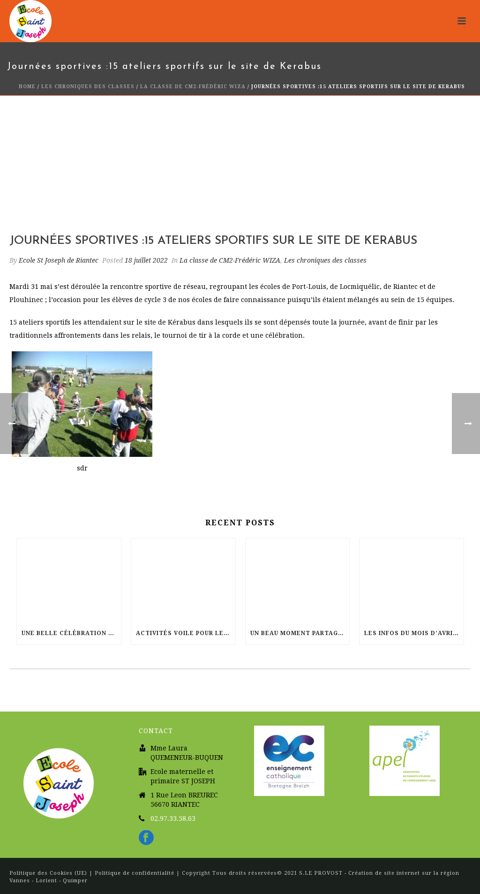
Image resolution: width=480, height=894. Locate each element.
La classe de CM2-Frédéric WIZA (193, 86)
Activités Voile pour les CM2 (185, 633)
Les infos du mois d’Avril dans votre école (414, 633)
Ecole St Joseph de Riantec (58, 260)
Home (27, 86)
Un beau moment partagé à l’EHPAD (300, 633)
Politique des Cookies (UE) (49, 873)
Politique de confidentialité (134, 873)
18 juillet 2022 (146, 260)
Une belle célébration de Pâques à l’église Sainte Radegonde (71, 633)
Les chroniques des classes (88, 86)
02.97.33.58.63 (172, 818)
